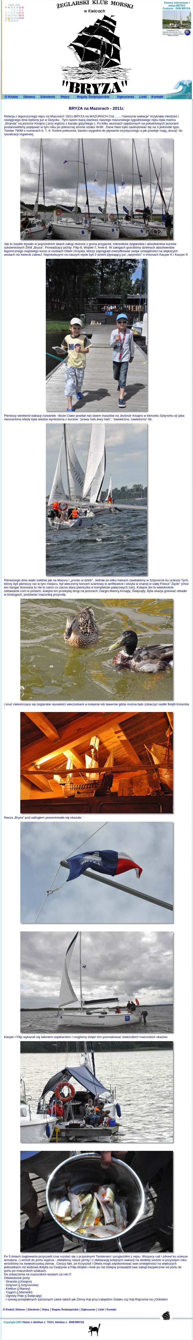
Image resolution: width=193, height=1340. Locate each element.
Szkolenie (47, 97)
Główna (29, 97)
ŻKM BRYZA (76, 1322)
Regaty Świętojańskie (93, 97)
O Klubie (11, 97)
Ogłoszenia (125, 97)
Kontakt (157, 97)
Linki (143, 97)
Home (26, 1322)
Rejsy (65, 97)
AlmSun (38, 1322)
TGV (49, 1322)
